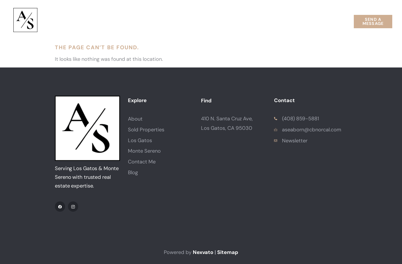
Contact (298, 21)
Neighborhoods (204, 21)
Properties (151, 21)
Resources (257, 21)
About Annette (102, 21)
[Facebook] (60, 206)
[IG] (73, 206)
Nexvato (203, 252)
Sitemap (227, 252)
